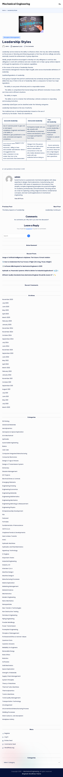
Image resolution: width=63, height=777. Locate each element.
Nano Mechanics (8, 601)
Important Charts (8, 558)
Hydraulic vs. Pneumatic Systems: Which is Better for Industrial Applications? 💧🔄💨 (30, 271)
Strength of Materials (9, 673)
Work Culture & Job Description (12, 716)
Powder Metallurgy (8, 622)
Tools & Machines (8, 694)
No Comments (29, 46)
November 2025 (7, 299)
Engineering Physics (8, 507)
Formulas (5, 522)
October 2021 (6, 382)
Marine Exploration (8, 583)
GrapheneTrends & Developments (13, 532)
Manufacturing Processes (10, 579)
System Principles (8, 680)
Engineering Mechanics (10, 500)
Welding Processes (8, 712)
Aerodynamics (7, 428)
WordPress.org (9, 748)
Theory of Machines (9, 683)
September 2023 (7, 353)
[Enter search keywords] (16, 236)
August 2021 (6, 389)
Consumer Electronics (9, 457)
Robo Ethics (6, 655)
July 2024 (5, 342)
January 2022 (6, 375)
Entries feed (8, 740)
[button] (19, 198)
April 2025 (5, 314)
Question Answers (8, 644)
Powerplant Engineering (10, 629)
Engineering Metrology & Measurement (15, 504)
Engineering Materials (9, 493)
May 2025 (5, 310)
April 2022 (5, 364)
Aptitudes (5, 439)
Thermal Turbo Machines (10, 687)
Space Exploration (8, 669)
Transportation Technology (11, 701)
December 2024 (7, 328)
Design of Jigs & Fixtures (10, 461)
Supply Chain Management (11, 676)
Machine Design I (8, 572)
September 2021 (7, 386)
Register (7, 733)
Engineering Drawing (9, 486)
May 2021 (5, 400)
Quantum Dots (7, 640)
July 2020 (5, 404)
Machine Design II (8, 576)
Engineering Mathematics (10, 497)
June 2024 (5, 346)
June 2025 (5, 307)
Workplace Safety (8, 719)
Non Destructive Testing (10, 611)
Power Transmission (9, 626)
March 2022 (6, 368)
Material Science (7, 590)
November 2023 (7, 350)
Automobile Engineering (10, 443)
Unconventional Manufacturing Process (15, 709)
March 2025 (6, 317)
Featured (5, 518)
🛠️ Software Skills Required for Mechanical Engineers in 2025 (22, 266)
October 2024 (7, 335)
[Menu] (60, 4)
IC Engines (5, 554)
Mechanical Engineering (16, 3)
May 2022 (5, 360)
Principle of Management (11, 37)
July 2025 (5, 303)
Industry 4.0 (6, 565)
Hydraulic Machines (8, 543)
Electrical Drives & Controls (11, 479)
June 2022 (5, 357)
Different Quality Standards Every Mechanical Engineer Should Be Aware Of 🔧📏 (29, 275)
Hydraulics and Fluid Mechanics (12, 547)
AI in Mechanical (7, 435)
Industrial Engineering (9, 561)
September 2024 (7, 339)
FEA (3, 514)
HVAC (4, 540)
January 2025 (6, 325)
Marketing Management (10, 586)
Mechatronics (6, 594)
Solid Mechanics (7, 665)
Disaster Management (9, 471)
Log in (6, 737)
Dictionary (5, 468)
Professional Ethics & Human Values (14, 637)
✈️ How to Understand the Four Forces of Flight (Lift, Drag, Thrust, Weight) (27, 262)
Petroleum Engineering (9, 615)
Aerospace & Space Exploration (13, 432)
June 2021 (5, 396)
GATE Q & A (6, 529)
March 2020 (6, 407)
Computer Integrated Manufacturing (14, 453)
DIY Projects (6, 475)
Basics (4, 446)
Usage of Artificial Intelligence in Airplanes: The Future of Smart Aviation (26, 257)
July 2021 (5, 393)
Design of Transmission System (12, 464)
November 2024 (7, 332)
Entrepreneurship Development (12, 511)
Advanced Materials (9, 425)
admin (17, 177)
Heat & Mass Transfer (9, 536)
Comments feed (10, 744)
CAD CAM (5, 450)
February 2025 (7, 321)
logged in (29, 229)
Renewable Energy (8, 651)
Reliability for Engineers (10, 647)
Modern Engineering (8, 597)
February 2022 (7, 371)
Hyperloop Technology (10, 550)
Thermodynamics (8, 691)
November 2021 (7, 378)
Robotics (5, 658)
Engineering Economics (10, 489)
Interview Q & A (7, 568)
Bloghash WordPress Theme (31, 774)
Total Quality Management (11, 698)
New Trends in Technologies (11, 608)
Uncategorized (7, 705)
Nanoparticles (7, 604)
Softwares (5, 662)
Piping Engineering (8, 619)
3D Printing (5, 421)
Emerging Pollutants (9, 482)
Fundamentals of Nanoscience (12, 525)
